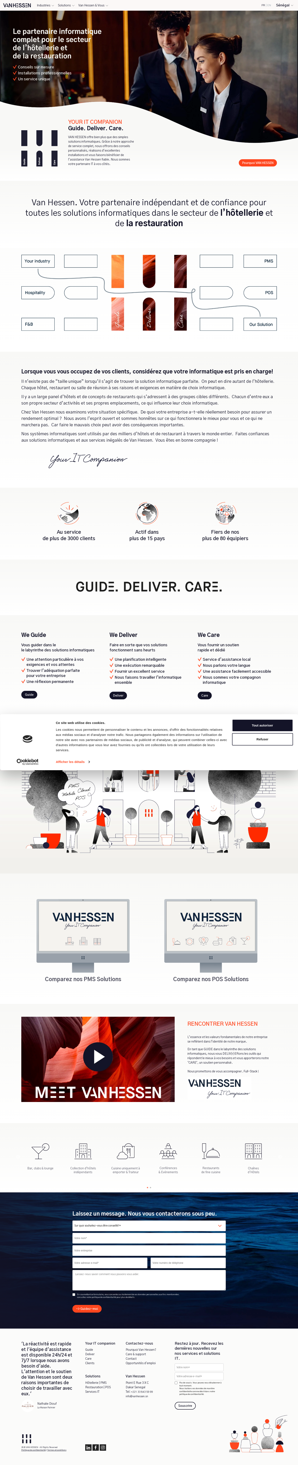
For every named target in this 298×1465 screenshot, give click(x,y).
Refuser (262, 1434)
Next (280, 1157)
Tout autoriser (262, 1420)
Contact (131, 1358)
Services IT (92, 1391)
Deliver (90, 1354)
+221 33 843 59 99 (143, 1391)
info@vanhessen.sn (139, 1396)
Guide (89, 1349)
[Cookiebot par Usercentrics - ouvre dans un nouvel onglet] (27, 1456)
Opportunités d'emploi (141, 1363)
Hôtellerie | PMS (96, 1382)
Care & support (136, 1354)
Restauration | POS (98, 1387)
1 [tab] (147, 1187)
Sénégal (282, 5)
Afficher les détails (70, 1456)
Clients (89, 1363)
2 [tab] (150, 1187)
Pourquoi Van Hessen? (141, 1349)
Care (88, 1358)
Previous (18, 1157)
